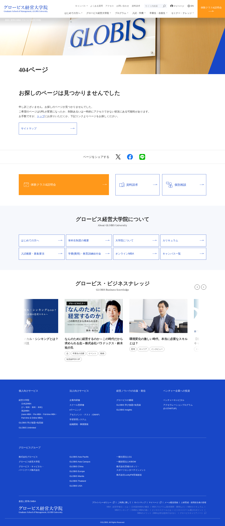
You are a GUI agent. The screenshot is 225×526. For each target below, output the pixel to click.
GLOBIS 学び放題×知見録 (31, 422)
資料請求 (136, 6)
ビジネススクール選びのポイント (188, 510)
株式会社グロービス (28, 457)
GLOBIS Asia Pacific (79, 457)
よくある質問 (96, 6)
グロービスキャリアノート (193, 513)
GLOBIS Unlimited (27, 427)
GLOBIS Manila (77, 476)
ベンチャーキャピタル (173, 400)
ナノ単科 (26, 407)
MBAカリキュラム (195, 507)
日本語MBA (26, 404)
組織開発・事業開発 (79, 424)
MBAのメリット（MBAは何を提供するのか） (157, 513)
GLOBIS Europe (77, 471)
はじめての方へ (72, 13)
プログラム (120, 13)
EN (191, 6)
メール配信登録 (171, 502)
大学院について (136, 240)
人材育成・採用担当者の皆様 (193, 502)
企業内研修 (75, 400)
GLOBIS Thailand (78, 481)
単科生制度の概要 (89, 240)
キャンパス (80, 6)
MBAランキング (122, 510)
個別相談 (183, 185)
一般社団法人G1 (124, 457)
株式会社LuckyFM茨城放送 (129, 475)
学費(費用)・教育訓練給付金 (89, 253)
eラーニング (75, 410)
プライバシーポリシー (103, 502)
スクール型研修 (77, 405)
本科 (40, 407)
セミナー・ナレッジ (181, 13)
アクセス (109, 6)
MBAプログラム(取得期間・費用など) (168, 507)
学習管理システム (78, 419)
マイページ (177, 6)
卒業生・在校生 (157, 13)
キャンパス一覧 (183, 253)
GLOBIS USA (76, 486)
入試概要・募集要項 (41, 253)
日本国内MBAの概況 (140, 507)
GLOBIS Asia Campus (80, 461)
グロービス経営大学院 (97, 13)
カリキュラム (183, 240)
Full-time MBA (49, 414)
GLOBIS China (76, 466)
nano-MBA (26, 414)
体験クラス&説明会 (211, 7)
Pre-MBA (37, 414)
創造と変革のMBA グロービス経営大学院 (23, 20)
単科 (34, 407)
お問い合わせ (122, 6)
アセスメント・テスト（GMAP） (85, 414)
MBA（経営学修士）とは (117, 507)
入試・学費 (138, 13)
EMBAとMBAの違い (140, 510)
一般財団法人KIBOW (126, 461)
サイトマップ (48, 128)
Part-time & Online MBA (31, 418)
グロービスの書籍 (124, 400)
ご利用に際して (124, 502)
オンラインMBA (136, 253)
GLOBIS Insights (124, 410)
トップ (41, 116)
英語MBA (25, 411)
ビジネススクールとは (161, 510)
